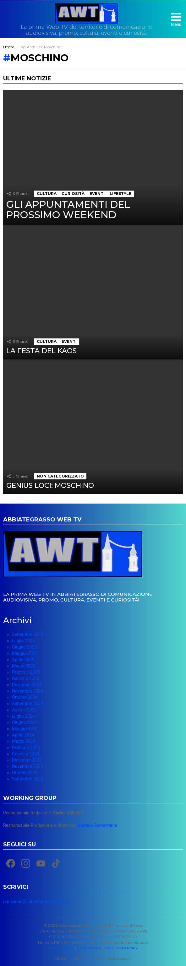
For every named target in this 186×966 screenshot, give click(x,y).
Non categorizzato (60, 476)
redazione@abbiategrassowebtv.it (36, 901)
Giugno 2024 (24, 722)
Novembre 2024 (27, 690)
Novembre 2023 (27, 766)
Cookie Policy (89, 948)
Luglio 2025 (23, 640)
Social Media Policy (121, 948)
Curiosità (73, 193)
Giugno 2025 (24, 647)
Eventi (97, 193)
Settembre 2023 (27, 778)
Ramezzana (97, 825)
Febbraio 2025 (26, 672)
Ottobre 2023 (24, 772)
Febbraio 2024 (26, 747)
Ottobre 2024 (24, 697)
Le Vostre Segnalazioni (110, 958)
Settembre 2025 (27, 634)
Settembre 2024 (27, 703)
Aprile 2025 (23, 659)
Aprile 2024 (23, 734)
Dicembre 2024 (26, 684)
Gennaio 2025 (25, 678)
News (78, 958)
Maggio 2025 (25, 653)
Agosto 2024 (24, 709)
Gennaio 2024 (25, 753)
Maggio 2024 (25, 728)
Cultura (47, 193)
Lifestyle (120, 193)
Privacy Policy (61, 948)
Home (60, 958)
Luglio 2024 (23, 716)
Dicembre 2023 (26, 760)
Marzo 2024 (23, 741)
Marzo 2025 (23, 665)
